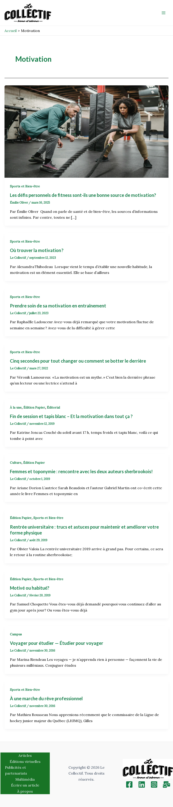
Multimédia (25, 779)
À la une (16, 407)
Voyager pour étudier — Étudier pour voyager (56, 643)
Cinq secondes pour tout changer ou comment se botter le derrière (78, 361)
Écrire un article (25, 785)
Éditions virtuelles (25, 761)
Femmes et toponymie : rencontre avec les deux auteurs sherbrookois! (81, 471)
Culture (15, 463)
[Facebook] (129, 784)
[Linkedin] (141, 784)
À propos (25, 791)
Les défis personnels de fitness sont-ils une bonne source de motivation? (84, 195)
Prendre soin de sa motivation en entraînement (58, 305)
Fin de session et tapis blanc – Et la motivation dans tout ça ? (72, 416)
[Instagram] (154, 784)
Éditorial (53, 407)
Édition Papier (34, 407)
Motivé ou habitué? (29, 588)
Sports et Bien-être (25, 186)
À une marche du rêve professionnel (46, 698)
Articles (25, 755)
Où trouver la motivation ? (37, 250)
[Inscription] (166, 784)
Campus (16, 634)
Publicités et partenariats (16, 770)
